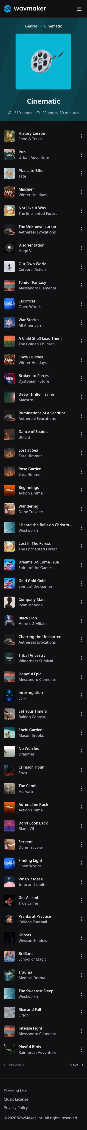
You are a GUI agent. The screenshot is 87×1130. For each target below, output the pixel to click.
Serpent (26, 841)
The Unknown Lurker (37, 226)
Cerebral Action (32, 269)
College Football (33, 921)
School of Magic (32, 959)
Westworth (28, 530)
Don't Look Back (33, 823)
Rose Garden (30, 468)
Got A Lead (28, 897)
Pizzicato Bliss (31, 170)
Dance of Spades (33, 431)
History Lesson (32, 133)
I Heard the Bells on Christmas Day (50, 524)
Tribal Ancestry (32, 655)
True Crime (28, 903)
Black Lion (28, 618)
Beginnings (29, 487)
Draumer (26, 754)
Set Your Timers (33, 711)
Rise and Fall (30, 1009)
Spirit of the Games (35, 567)
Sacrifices (27, 301)
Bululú (24, 437)
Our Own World (32, 263)
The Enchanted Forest (38, 213)
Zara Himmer (30, 455)
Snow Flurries (31, 357)
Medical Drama (32, 977)
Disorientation (32, 245)
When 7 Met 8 (31, 879)
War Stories (29, 319)
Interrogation (31, 692)
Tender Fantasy (32, 282)
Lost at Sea (28, 450)
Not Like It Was (32, 207)
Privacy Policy (16, 1107)
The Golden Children (37, 344)
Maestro (26, 399)
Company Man (32, 599)
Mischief (26, 189)
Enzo (23, 772)
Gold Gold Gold (32, 580)
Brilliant (26, 953)
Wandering (29, 506)
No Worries (29, 748)
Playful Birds (30, 1046)
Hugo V (25, 250)
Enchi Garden (30, 729)
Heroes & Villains (33, 623)
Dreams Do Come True (39, 562)
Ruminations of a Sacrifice (42, 413)
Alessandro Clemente (37, 288)
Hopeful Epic (30, 674)
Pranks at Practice (35, 916)
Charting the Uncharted (40, 636)
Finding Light (30, 860)
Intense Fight (30, 1028)
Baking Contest (32, 716)
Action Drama (31, 493)
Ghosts (25, 935)
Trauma (25, 972)
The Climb (27, 785)
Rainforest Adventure (37, 1052)
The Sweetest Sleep (36, 990)
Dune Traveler (31, 511)
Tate (22, 176)
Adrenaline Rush (33, 804)
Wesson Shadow (33, 940)
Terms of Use (15, 1090)
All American (30, 325)
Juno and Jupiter (33, 884)
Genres (31, 26)
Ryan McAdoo (31, 605)
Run (22, 152)
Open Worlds (30, 306)
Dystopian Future (34, 381)
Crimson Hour (31, 767)
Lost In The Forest (35, 543)
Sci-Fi (23, 698)
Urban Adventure (34, 157)
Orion (24, 1015)
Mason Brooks (31, 735)
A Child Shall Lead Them (40, 338)
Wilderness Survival (36, 660)
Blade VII (26, 828)
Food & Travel (31, 138)
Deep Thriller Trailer (37, 394)
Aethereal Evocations (37, 232)
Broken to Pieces (34, 375)
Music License (16, 1099)
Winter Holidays (33, 194)
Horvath (26, 791)
